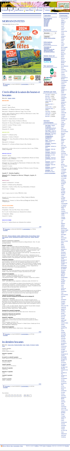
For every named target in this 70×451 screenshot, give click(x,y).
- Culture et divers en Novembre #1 (50, 131)
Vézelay (63, 427)
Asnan (62, 33)
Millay (62, 244)
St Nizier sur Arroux (64, 376)
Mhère (62, 242)
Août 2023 (47, 111)
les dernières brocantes (12, 341)
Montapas (63, 252)
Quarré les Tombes (63, 309)
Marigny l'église (64, 230)
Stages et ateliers (29, 10)
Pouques (63, 301)
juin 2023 (46, 26)
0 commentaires (25, 84)
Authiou (63, 39)
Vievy (62, 432)
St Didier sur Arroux (64, 352)
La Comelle (63, 178)
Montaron (63, 255)
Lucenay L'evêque (63, 218)
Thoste (62, 414)
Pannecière (63, 291)
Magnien (63, 223)
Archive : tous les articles (49, 38)
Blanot (62, 56)
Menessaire (63, 237)
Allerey (62, 20)
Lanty (62, 196)
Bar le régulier (64, 47)
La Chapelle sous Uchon (64, 176)
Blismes (63, 58)
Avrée (62, 45)
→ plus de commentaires (49, 173)
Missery (63, 246)
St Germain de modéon (64, 354)
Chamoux (63, 76)
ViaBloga (37, 445)
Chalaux (63, 74)
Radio (11, 10)
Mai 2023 (47, 116)
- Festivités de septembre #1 (50, 141)
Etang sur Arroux (63, 140)
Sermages (63, 334)
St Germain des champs (64, 357)
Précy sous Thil (64, 305)
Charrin (62, 83)
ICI (9, 24)
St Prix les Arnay (63, 388)
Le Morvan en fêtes (14, 3)
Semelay (63, 332)
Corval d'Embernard (64, 118)
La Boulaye (63, 169)
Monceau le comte (63, 250)
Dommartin (63, 130)
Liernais (63, 209)
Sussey (62, 394)
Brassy (62, 60)
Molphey (63, 247)
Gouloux (63, 159)
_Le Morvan (47, 10)
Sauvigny (63, 326)
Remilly (62, 313)
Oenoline (67, 445)
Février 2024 (48, 99)
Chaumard (63, 94)
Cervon (62, 72)
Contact (15, 1)
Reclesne (63, 311)
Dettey (62, 126)
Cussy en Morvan (63, 124)
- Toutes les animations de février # (50, 152)
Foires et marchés (49, 7)
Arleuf (62, 29)
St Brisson (63, 348)
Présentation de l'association (47, 47)
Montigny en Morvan (64, 260)
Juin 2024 (47, 94)
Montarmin (63, 253)
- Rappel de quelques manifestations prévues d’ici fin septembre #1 (50, 127)
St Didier (63, 349)
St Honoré (32, 345)
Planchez (63, 296)
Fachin (62, 142)
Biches (62, 52)
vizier (40, 81)
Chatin (62, 92)
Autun (24, 345)
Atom (12, 446)
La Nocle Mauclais (63, 192)
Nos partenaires (58, 7)
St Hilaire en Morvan (64, 360)
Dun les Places (32, 236)
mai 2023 (46, 24)
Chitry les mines (63, 105)
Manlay (62, 226)
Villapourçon (64, 433)
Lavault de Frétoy (63, 207)
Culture (10, 7)
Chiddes (63, 100)
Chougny (63, 107)
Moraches (63, 270)
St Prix (62, 386)
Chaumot (63, 96)
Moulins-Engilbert (18, 345)
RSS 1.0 (4, 446)
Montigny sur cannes (64, 263)
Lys (62, 222)
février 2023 (46, 21)
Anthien (63, 28)
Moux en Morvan (63, 275)
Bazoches (63, 49)
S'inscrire (10, 1)
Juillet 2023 (48, 113)
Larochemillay (64, 203)
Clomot (62, 111)
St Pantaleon (64, 378)
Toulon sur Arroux (63, 418)
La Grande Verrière (63, 183)
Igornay (63, 164)
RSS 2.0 (8, 446)
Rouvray (63, 316)
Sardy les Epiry (64, 323)
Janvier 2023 (47, 19)
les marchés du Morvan (49, 51)
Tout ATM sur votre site (49, 49)
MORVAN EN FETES (13, 21)
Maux (62, 236)
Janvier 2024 (48, 101)
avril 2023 (46, 23)
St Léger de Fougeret (63, 365)
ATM (40, 226)
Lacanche (63, 170)
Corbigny (63, 116)
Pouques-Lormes (63, 303)
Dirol (62, 128)
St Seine (63, 392)
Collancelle (63, 112)
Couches (63, 120)
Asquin (62, 34)
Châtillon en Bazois (64, 90)
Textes (21, 446)
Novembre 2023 (49, 104)
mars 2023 (46, 22)
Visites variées (39, 10)
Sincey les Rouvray (63, 336)
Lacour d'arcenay (63, 180)
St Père (63, 380)
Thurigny (63, 416)
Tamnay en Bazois (63, 398)
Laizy (62, 185)
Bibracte (37, 237)
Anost (62, 26)
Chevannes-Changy (64, 98)
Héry (62, 162)
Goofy (44, 445)
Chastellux (63, 85)
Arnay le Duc (27, 237)
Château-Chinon (24, 236)
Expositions (33, 7)
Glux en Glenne (63, 157)
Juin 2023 (47, 114)
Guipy (62, 161)
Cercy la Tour (64, 71)
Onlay (62, 287)
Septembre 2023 (49, 108)
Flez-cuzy (63, 145)
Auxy (62, 42)
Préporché (63, 307)
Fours (3, 346)
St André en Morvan (64, 344)
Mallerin (63, 225)
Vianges (63, 428)
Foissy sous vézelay (64, 148)
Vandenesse (64, 422)
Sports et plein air (19, 10)
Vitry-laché (63, 435)
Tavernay (63, 401)
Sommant (63, 338)
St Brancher (64, 346)
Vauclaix (63, 423)
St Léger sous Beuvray (64, 367)
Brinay (62, 64)
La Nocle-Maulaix (63, 281)
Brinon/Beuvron (64, 66)
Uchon (62, 420)
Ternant (63, 405)
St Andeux (63, 341)
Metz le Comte (64, 241)
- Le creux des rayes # (50, 155)
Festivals (41, 7)
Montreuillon (64, 265)
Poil (62, 298)
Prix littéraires (5, 10)
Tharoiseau (63, 406)
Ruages (63, 318)
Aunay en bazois (63, 37)
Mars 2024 (47, 98)
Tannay (62, 400)
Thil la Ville (63, 408)
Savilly (62, 330)
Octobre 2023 (48, 107)
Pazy (62, 293)
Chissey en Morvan (63, 103)
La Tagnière (64, 205)
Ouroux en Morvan (12, 236)
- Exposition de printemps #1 (49, 138)
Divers (15, 7)
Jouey (62, 167)
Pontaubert (63, 299)
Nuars (62, 285)
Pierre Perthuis (64, 294)
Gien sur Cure (64, 155)
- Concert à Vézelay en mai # (50, 162)
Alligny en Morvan (63, 22)
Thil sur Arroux (64, 410)
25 (27, 395)
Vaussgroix (63, 425)
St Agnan (63, 340)
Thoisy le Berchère (63, 412)
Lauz (3, 238)
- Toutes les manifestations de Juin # (50, 159)
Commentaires (16, 446)
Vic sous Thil (64, 430)
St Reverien (64, 390)
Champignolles (64, 80)
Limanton (63, 211)
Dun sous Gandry (63, 134)
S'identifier (4, 1)
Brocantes (7, 84)
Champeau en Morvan (64, 78)
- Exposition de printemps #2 (50, 134)
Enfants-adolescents (24, 7)
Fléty (62, 143)
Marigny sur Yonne (64, 232)
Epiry (62, 137)
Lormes (10, 237)
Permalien (5, 85)
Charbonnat (64, 82)
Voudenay (63, 437)
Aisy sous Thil (64, 18)
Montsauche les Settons (18, 237)
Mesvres (63, 239)
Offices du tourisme (48, 50)
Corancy (63, 114)
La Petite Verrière (63, 198)
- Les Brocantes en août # (50, 171)
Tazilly (62, 403)
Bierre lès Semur (63, 54)
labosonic (49, 445)
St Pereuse (63, 381)
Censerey (63, 69)
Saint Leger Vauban (63, 320)
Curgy (62, 122)
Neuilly (62, 279)
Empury (63, 136)
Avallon (13, 98)
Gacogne (63, 151)
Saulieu (9, 98)
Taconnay (63, 395)
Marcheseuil (64, 228)
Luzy (62, 220)
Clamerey (63, 109)
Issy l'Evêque (64, 166)
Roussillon (63, 315)
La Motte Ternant (63, 189)
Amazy (62, 24)
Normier (63, 283)
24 (24, 395)
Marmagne (63, 234)
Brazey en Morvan (63, 62)
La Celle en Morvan (63, 173)
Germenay (63, 153)
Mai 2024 (47, 96)
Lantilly (62, 194)
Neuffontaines (64, 277)
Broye (62, 67)
